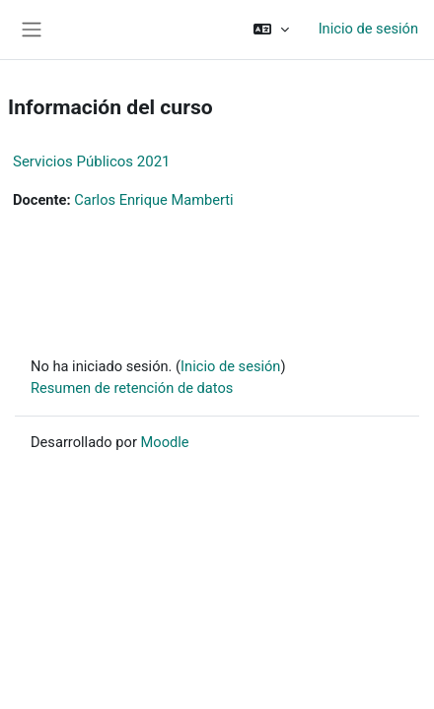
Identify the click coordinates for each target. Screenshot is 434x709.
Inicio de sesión (368, 28)
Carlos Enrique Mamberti (154, 200)
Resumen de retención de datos (132, 388)
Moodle (165, 442)
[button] (271, 29)
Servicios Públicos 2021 (92, 161)
